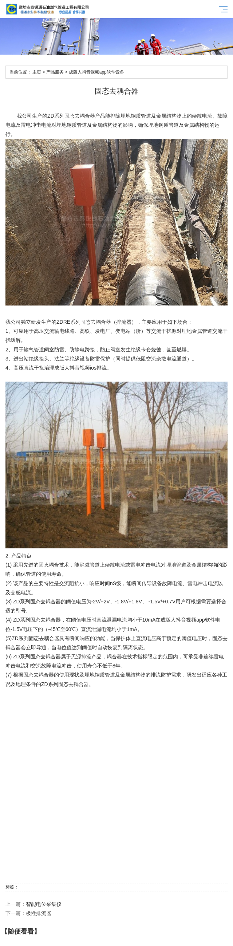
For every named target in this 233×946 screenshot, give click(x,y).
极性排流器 (38, 913)
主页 (36, 72)
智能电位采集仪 (44, 904)
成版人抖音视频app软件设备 (96, 72)
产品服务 (55, 72)
